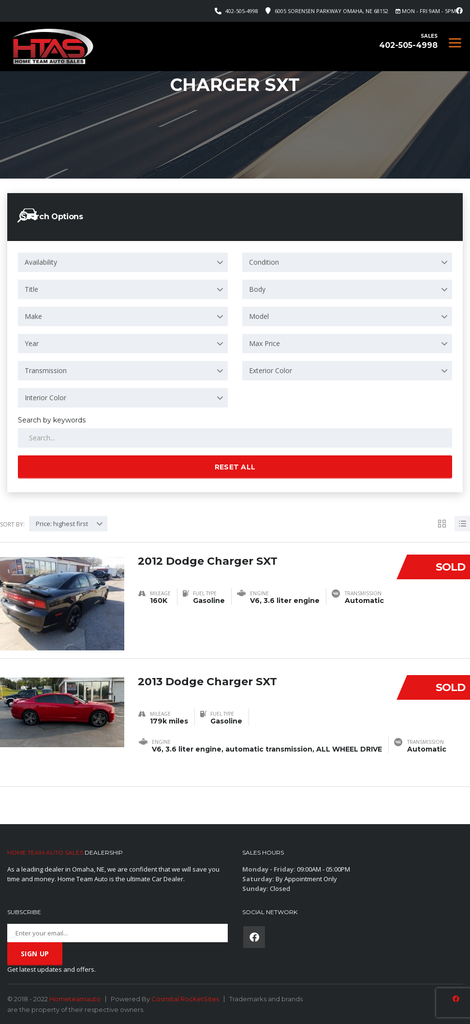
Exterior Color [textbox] (270, 370)
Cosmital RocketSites (185, 999)
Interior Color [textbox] (45, 397)
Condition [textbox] (264, 262)
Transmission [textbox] (46, 370)
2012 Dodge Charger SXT (208, 561)
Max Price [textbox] (264, 343)
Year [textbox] (32, 343)
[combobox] (123, 262)
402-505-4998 (241, 11)
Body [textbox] (257, 289)
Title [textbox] (31, 289)
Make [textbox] (33, 316)
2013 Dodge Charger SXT (207, 681)
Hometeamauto (75, 999)
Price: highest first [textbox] (62, 523)
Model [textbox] (259, 316)
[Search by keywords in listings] (235, 438)
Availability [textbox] (41, 262)
